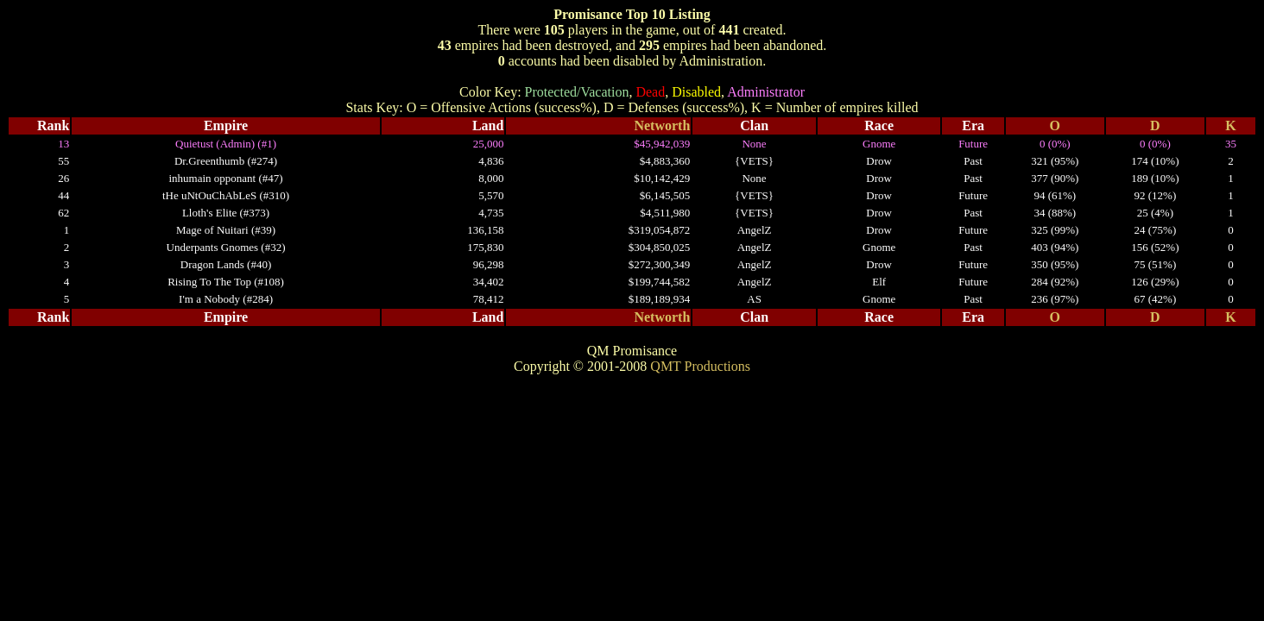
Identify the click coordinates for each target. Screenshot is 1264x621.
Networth (662, 125)
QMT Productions (700, 366)
